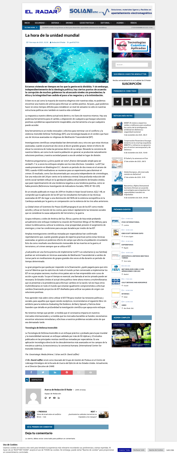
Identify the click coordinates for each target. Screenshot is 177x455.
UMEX (124, 305)
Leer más (170, 450)
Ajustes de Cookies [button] (156, 450)
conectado (48, 438)
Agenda (120, 23)
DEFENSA (55, 23)
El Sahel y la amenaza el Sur (136, 158)
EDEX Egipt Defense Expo (132, 233)
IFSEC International (131, 222)
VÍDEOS (133, 23)
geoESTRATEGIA (87, 23)
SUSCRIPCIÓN (131, 83)
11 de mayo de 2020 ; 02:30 (38, 42)
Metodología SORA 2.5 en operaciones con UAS (133, 270)
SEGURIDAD (40, 23)
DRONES (69, 23)
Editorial (105, 23)
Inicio (27, 23)
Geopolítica (36, 380)
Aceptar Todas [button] (124, 450)
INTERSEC (125, 294)
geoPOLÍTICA (74, 42)
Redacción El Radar (59, 42)
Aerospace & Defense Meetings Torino (135, 257)
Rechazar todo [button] (138, 450)
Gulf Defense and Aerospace (134, 282)
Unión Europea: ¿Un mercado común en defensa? (136, 173)
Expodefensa (127, 244)
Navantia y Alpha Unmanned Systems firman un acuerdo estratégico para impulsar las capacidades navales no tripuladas (137, 190)
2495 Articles (80, 389)
